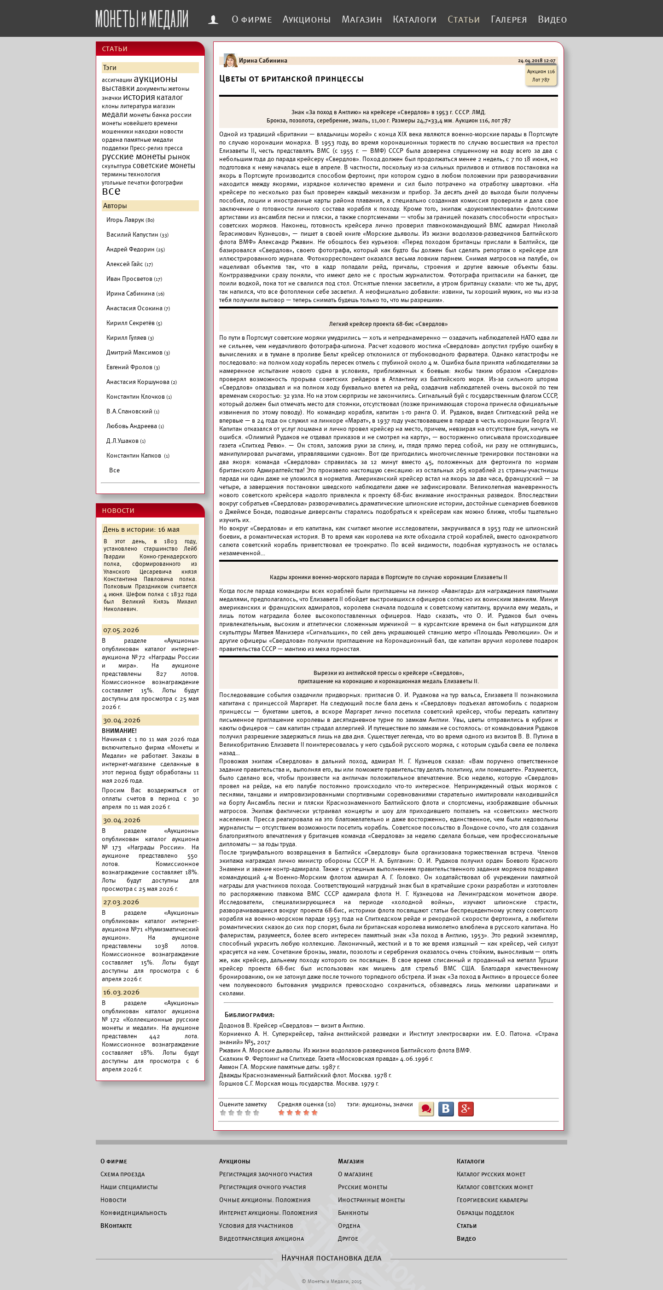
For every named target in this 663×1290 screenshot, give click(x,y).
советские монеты (164, 166)
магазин (164, 106)
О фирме (252, 19)
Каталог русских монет (491, 1174)
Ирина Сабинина (135, 293)
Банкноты (353, 1212)
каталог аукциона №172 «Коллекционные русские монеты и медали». (150, 1019)
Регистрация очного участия (262, 1187)
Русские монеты (363, 1187)
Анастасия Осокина (138, 308)
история (139, 97)
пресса (173, 148)
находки (146, 131)
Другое (348, 1238)
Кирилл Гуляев (130, 338)
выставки (118, 88)
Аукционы (307, 19)
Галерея (509, 19)
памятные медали (148, 140)
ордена (112, 140)
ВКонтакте (116, 1225)
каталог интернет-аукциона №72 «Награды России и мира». (150, 657)
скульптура (116, 166)
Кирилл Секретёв (134, 323)
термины (114, 174)
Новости (113, 1199)
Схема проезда (122, 1174)
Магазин (362, 19)
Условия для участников (256, 1225)
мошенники (117, 131)
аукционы (156, 79)
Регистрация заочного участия (266, 1174)
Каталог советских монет (495, 1187)
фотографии (167, 182)
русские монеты (134, 156)
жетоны (178, 89)
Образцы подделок (485, 1212)
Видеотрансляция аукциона (261, 1238)
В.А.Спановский (133, 411)
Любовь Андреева (135, 426)
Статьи (464, 19)
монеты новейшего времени (139, 123)
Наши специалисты (129, 1187)
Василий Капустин (137, 234)
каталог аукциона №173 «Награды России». (150, 843)
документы (151, 89)
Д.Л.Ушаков (126, 441)
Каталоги (415, 19)
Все (114, 470)
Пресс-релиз (146, 148)
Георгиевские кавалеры (492, 1199)
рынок (179, 157)
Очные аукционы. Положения (265, 1199)
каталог (170, 97)
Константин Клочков (139, 397)
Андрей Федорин (135, 249)
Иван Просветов (134, 279)
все (111, 191)
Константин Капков (138, 455)
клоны (110, 106)
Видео (552, 19)
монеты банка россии (160, 115)
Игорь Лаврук (130, 220)
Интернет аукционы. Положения (268, 1212)
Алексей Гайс (129, 264)
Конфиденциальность (133, 1212)
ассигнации (117, 80)
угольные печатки (125, 182)
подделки (115, 148)
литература (135, 106)
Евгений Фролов (133, 367)
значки (112, 98)
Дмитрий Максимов (138, 352)
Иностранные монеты (371, 1199)
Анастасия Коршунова (141, 382)
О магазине (355, 1174)
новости (171, 131)
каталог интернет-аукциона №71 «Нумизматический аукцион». (150, 929)
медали (115, 114)
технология (144, 174)
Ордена (349, 1225)
